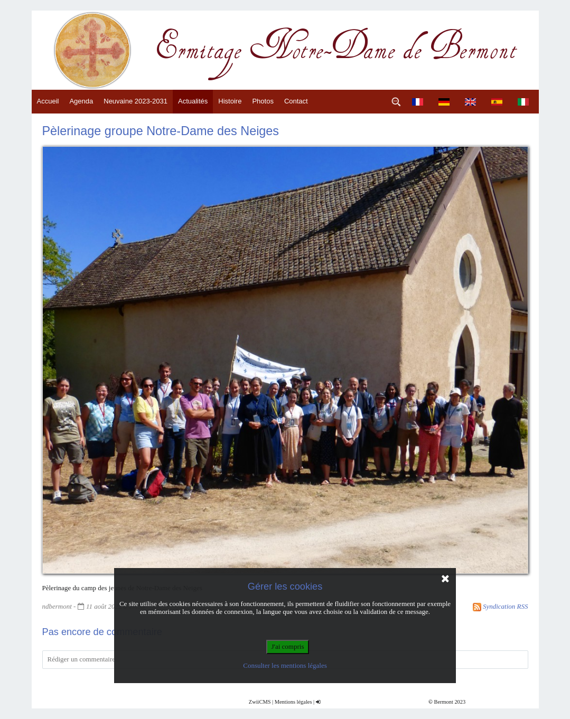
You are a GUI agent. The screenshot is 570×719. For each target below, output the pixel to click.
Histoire (229, 101)
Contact (296, 101)
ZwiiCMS (260, 702)
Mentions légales (293, 702)
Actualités (193, 101)
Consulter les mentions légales (285, 665)
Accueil (48, 101)
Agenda (81, 101)
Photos (262, 101)
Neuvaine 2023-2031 (135, 101)
